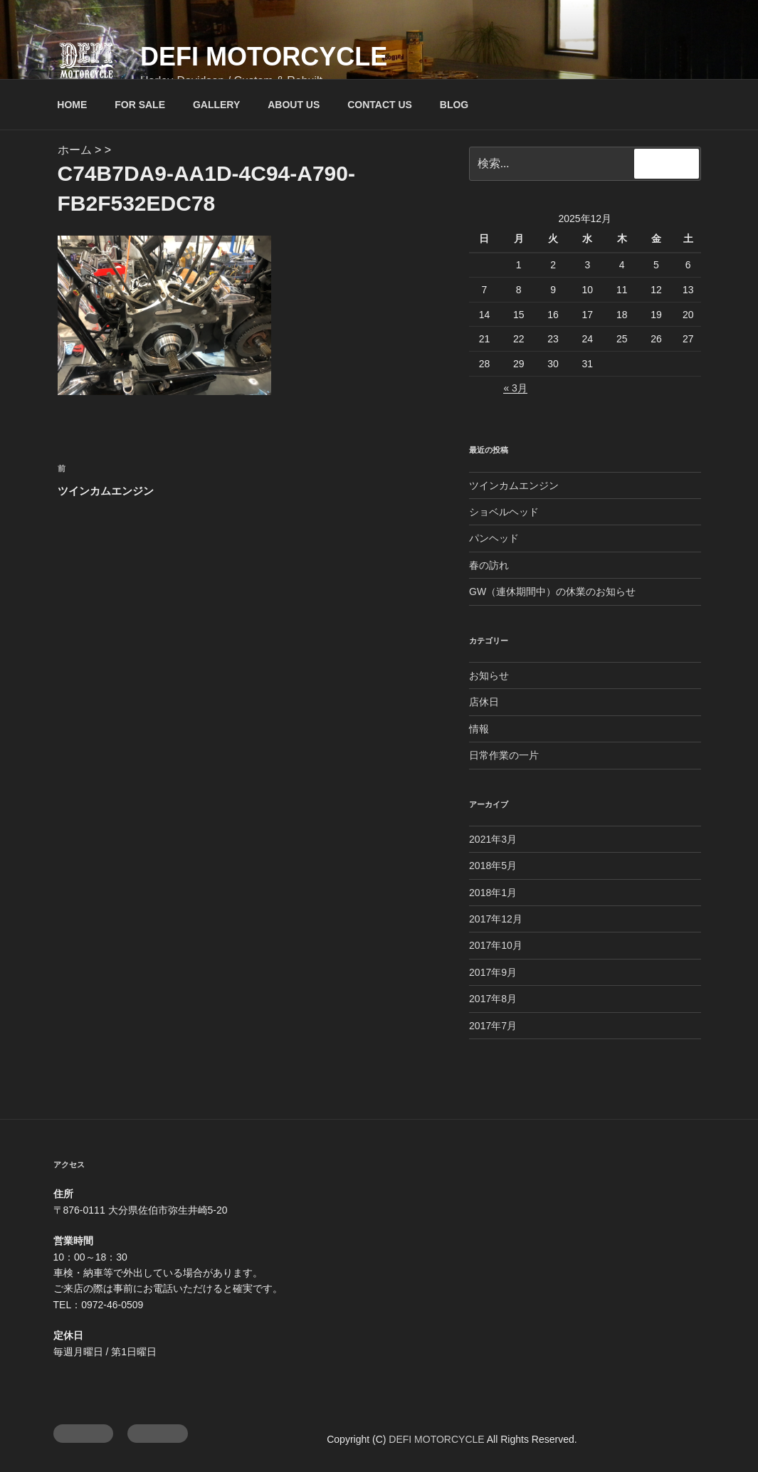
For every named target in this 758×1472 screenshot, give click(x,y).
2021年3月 (493, 839)
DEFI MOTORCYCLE (263, 56)
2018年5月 (493, 865)
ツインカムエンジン (514, 485)
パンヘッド (494, 538)
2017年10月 (495, 945)
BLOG (454, 104)
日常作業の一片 (504, 755)
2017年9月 (493, 972)
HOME (72, 104)
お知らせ (489, 675)
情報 (479, 729)
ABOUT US (294, 104)
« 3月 (515, 388)
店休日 (484, 702)
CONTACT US (379, 104)
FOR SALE (140, 104)
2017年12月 (495, 919)
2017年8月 (493, 998)
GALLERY (216, 104)
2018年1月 (493, 892)
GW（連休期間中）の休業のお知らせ (552, 591)
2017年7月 (493, 1025)
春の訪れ (489, 565)
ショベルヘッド (504, 511)
